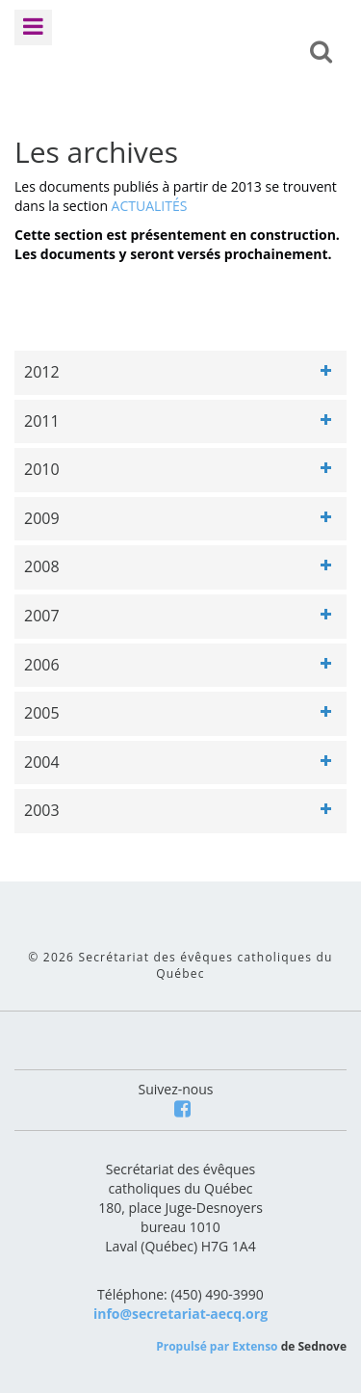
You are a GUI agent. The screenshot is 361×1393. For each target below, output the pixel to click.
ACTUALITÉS (150, 206)
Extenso (254, 1346)
